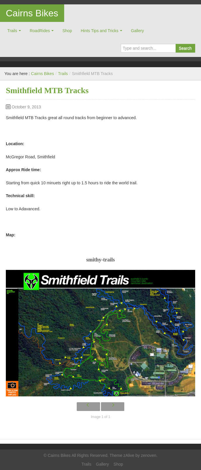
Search (185, 48)
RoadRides (40, 30)
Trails (12, 30)
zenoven (148, 455)
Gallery (137, 30)
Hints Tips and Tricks (99, 30)
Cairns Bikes (32, 13)
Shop (67, 30)
